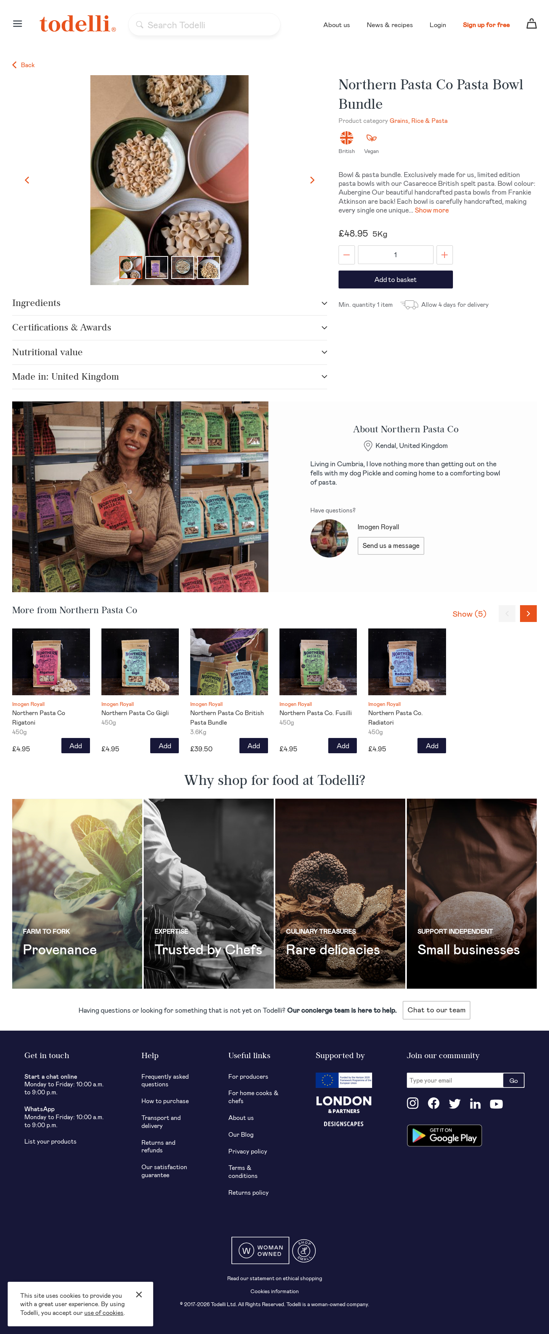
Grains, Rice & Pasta (419, 120)
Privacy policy (247, 1151)
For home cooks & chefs (253, 1096)
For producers (248, 1076)
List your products (50, 1141)
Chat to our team (437, 1009)
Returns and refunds (158, 1146)
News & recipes (390, 24)
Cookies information (274, 1291)
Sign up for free (486, 24)
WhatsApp (39, 1108)
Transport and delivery (161, 1121)
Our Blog (241, 1134)
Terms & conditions (243, 1171)
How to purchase (165, 1100)
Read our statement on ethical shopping (274, 1278)
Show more (432, 210)
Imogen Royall (378, 526)
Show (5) (469, 613)
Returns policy (248, 1192)
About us (336, 24)
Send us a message (391, 545)
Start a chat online (50, 1076)
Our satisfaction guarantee (164, 1170)
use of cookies (104, 1312)
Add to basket (395, 279)
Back (23, 64)
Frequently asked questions (165, 1080)
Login (438, 24)
